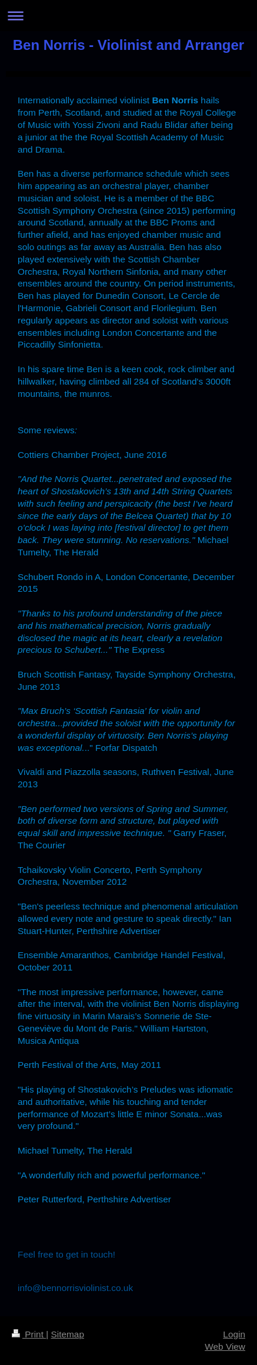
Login (234, 1334)
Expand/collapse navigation (128, 15)
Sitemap (67, 1334)
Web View (225, 1346)
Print (29, 1334)
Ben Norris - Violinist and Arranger (128, 45)
